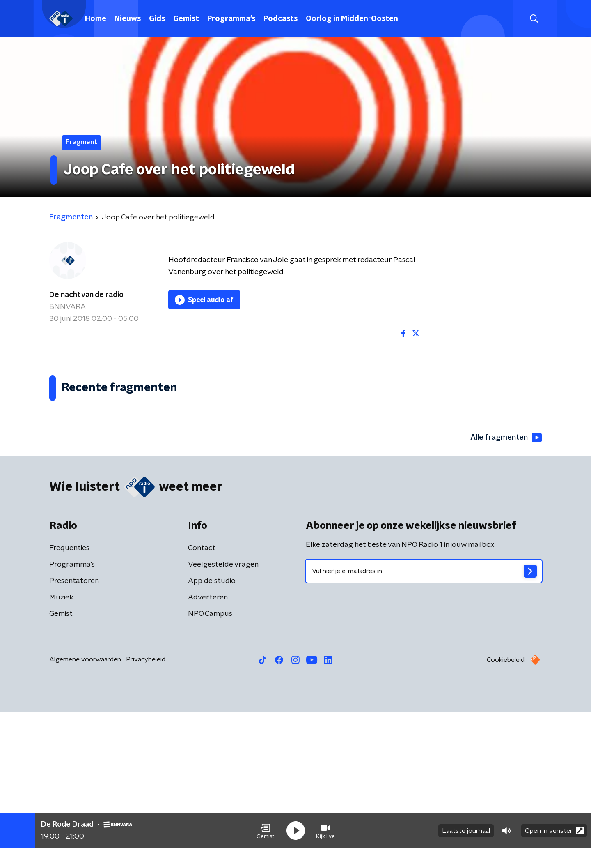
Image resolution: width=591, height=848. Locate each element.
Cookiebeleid (506, 796)
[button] (265, 831)
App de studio (212, 717)
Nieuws (128, 19)
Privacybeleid (145, 796)
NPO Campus (210, 750)
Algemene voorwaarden (85, 796)
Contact (201, 684)
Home (95, 19)
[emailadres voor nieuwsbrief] (424, 707)
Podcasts (280, 19)
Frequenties (69, 684)
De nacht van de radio (86, 295)
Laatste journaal (466, 830)
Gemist (186, 19)
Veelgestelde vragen (223, 701)
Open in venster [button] (554, 830)
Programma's (231, 19)
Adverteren (208, 733)
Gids (157, 19)
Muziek (61, 733)
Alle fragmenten (506, 574)
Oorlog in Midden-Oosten (352, 19)
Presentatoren (74, 717)
